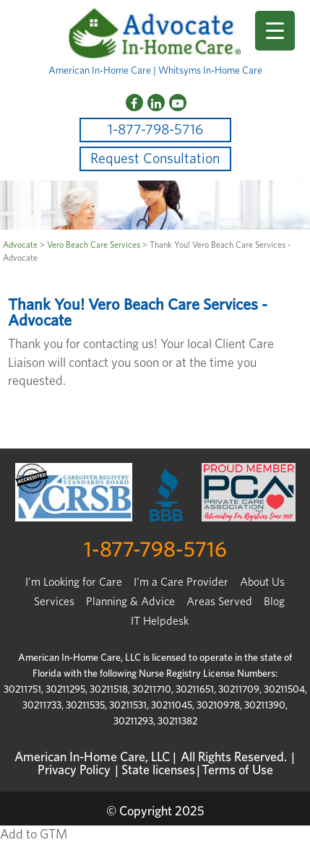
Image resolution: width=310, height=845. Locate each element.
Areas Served (219, 601)
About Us (262, 582)
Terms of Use (237, 770)
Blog (274, 601)
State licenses (158, 770)
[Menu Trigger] (275, 31)
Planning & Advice (130, 601)
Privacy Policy (74, 770)
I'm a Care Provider (181, 582)
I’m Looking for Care (73, 582)
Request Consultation (155, 159)
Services (54, 601)
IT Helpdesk (160, 621)
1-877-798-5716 (155, 130)
